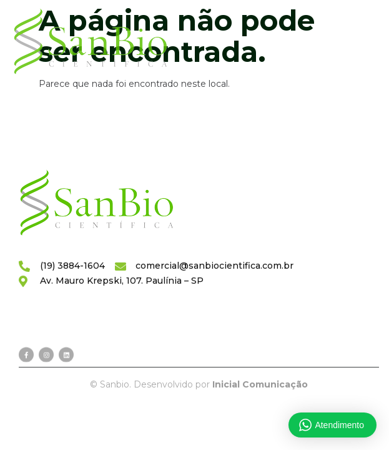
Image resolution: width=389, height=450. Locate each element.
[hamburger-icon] (351, 42)
